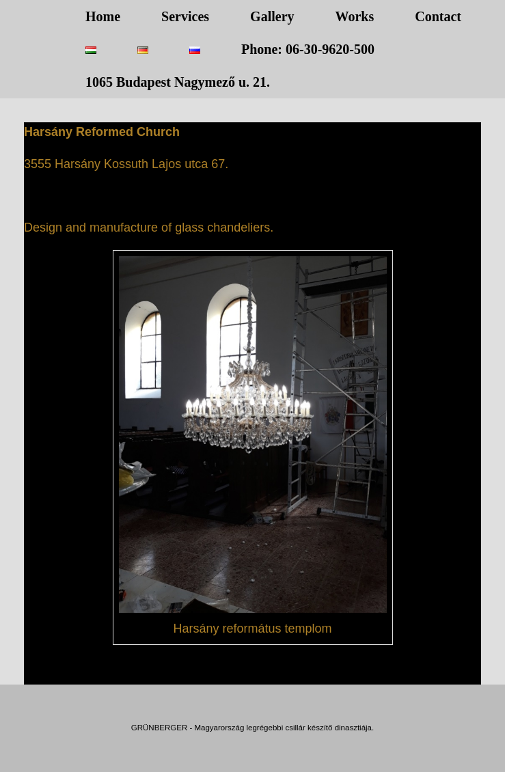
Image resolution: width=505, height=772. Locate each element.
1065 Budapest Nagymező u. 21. (177, 81)
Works (355, 16)
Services (185, 16)
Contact (438, 16)
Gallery (272, 16)
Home (102, 16)
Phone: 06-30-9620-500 (307, 49)
